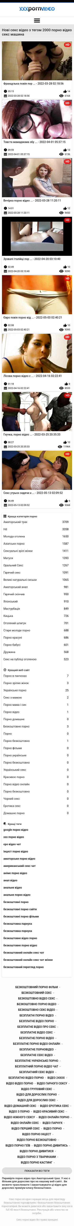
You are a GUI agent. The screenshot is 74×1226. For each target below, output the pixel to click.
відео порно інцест (36, 1134)
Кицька (36, 616)
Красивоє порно (36, 777)
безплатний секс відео (36, 1072)
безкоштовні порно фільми (21, 916)
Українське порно (36, 690)
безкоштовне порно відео (20, 945)
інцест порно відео (16, 851)
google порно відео (16, 829)
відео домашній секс (20, 1105)
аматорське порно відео (19, 858)
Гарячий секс (36, 572)
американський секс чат (20, 865)
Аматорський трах (36, 522)
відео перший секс (25, 1128)
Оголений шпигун (36, 623)
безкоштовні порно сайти (20, 909)
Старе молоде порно (36, 630)
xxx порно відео (14, 837)
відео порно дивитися (36, 1151)
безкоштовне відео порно (20, 938)
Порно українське (36, 755)
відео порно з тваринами (36, 1156)
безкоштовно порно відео (36, 1004)
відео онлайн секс (25, 1122)
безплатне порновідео (37, 1049)
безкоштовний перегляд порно (24, 967)
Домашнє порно (36, 813)
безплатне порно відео (36, 1038)
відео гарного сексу (52, 1083)
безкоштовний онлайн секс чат (24, 952)
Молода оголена (36, 536)
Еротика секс (36, 806)
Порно (36, 733)
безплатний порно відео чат (36, 1066)
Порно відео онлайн (36, 784)
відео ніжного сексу (19, 1117)
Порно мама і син (36, 705)
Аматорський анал (36, 587)
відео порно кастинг (36, 1162)
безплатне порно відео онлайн (36, 1043)
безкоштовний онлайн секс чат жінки (28, 959)
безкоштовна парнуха (18, 923)
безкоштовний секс (37, 992)
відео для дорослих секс (37, 1100)
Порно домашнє (36, 719)
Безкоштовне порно (36, 726)
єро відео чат (12, 844)
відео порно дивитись (51, 1145)
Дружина (36, 652)
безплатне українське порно (36, 1060)
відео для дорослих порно (36, 1094)
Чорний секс (36, 798)
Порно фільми (36, 748)
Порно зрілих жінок (36, 683)
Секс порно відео (26, 1219)
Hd (36, 529)
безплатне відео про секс (36, 1026)
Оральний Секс (36, 565)
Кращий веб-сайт (19, 670)
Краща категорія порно (22, 516)
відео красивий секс (48, 1111)
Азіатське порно (36, 543)
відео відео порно (19, 1083)
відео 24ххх (56, 1077)
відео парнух (53, 1122)
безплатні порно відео (37, 1015)
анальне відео (13, 887)
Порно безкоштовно (36, 741)
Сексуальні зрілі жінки (36, 551)
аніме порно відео (15, 873)
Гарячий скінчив (36, 594)
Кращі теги (15, 823)
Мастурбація (36, 608)
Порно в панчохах (36, 676)
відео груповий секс (36, 1089)
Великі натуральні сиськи (36, 580)
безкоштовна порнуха (18, 930)
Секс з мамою (36, 697)
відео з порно (19, 1111)
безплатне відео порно (36, 1021)
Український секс (36, 770)
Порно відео (36, 712)
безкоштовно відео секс (36, 998)
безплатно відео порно (26, 1077)
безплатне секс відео (37, 1055)
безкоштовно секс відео (36, 1009)
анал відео (10, 880)
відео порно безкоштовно (36, 1139)
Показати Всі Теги (36, 1170)
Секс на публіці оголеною (36, 659)
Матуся (36, 558)
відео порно (52, 1128)
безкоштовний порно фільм (36, 987)
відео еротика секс (54, 1105)
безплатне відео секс (37, 1032)
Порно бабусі (36, 645)
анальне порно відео (17, 894)
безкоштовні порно (16, 902)
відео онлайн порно (54, 1117)
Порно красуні (36, 637)
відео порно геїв (18, 1145)
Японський (36, 601)
